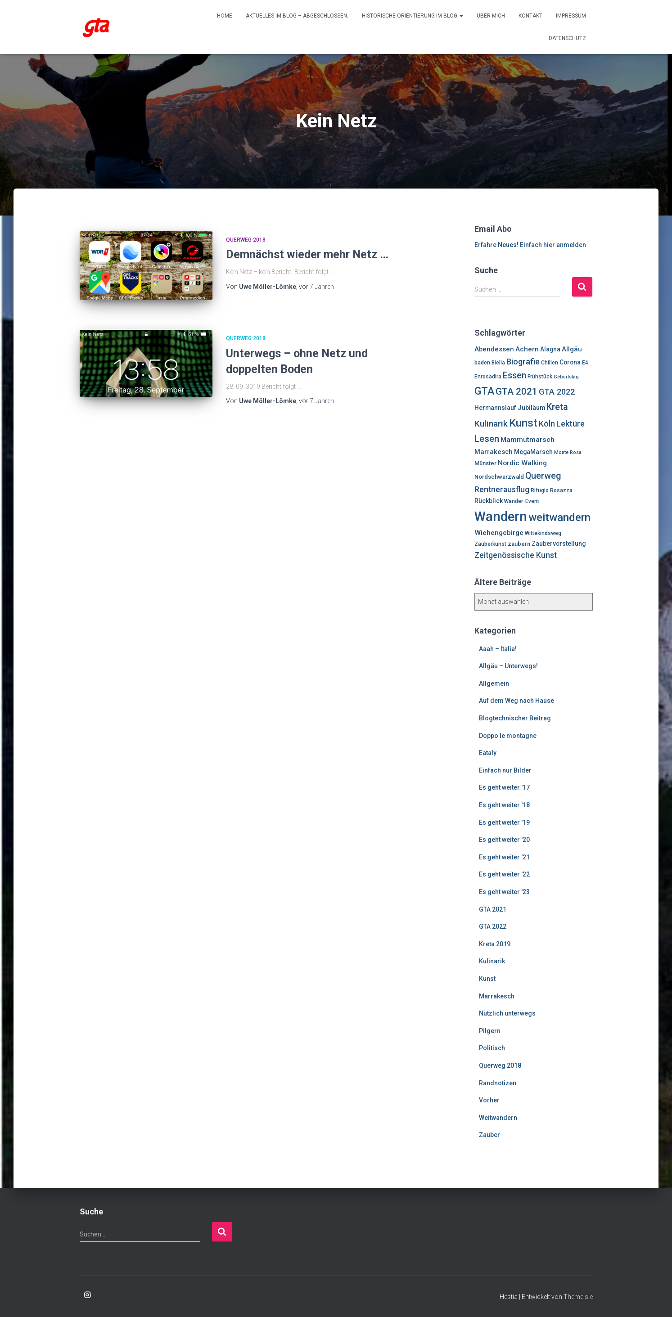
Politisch (492, 1048)
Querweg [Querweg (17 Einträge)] (543, 476)
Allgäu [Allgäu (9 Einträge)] (572, 349)
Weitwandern (498, 1117)
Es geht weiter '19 (504, 822)
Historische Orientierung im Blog (412, 16)
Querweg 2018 (246, 240)
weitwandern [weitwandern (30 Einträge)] (559, 517)
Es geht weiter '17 (504, 787)
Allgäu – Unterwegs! (508, 666)
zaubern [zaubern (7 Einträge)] (519, 543)
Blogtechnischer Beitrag (515, 718)
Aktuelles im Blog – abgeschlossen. (297, 16)
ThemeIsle (578, 1296)
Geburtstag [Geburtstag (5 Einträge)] (566, 377)
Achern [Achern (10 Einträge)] (527, 349)
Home (224, 16)
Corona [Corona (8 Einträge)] (570, 362)
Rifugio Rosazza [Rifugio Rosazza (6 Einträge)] (552, 490)
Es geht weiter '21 (504, 857)
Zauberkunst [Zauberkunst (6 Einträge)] (490, 544)
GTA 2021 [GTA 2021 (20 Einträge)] (516, 391)
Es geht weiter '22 (504, 874)
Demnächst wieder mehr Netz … (307, 254)
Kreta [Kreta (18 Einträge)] (557, 406)
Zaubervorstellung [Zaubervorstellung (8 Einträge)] (559, 543)
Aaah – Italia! (498, 648)
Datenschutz (567, 38)
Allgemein (494, 683)
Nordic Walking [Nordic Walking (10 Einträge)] (522, 463)
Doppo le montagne (508, 735)
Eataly (487, 752)
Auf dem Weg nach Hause (516, 700)
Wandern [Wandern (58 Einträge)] (500, 516)
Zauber (489, 1134)
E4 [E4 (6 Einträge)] (585, 363)
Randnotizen (497, 1083)
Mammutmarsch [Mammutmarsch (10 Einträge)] (528, 440)
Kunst (487, 978)
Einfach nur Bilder (505, 770)
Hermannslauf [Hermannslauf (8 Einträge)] (495, 407)
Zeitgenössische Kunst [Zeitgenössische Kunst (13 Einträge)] (515, 555)
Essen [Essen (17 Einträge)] (514, 375)
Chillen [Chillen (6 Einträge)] (549, 363)
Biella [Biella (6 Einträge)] (498, 363)
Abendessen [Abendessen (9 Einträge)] (494, 349)
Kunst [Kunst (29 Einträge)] (523, 423)
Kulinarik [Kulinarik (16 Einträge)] (491, 423)
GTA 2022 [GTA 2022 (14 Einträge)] (557, 391)
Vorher (489, 1100)
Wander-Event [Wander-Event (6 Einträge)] (521, 501)
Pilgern (490, 1030)
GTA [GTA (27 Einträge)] (484, 391)
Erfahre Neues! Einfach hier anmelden (530, 244)
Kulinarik (492, 961)
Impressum (571, 16)
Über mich (491, 16)
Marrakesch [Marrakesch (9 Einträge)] (493, 452)
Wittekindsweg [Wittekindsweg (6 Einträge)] (543, 533)
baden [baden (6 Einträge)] (482, 363)
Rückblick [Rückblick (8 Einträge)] (488, 500)
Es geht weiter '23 (504, 891)
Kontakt (530, 16)
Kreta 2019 (494, 944)
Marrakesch (496, 996)
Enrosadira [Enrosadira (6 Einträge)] (487, 376)
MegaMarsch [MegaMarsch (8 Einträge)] (533, 451)
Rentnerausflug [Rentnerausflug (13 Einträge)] (501, 489)
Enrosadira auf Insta (87, 1295)
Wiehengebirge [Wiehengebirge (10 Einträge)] (498, 533)
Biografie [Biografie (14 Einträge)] (523, 361)
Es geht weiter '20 (504, 839)
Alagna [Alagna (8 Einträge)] (550, 349)
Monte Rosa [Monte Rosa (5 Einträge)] (568, 452)
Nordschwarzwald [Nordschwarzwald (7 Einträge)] (499, 476)
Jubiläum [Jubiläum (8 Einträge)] (531, 407)
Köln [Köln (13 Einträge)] (547, 423)
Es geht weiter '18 (504, 805)
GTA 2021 (492, 909)
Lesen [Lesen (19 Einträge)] (486, 438)
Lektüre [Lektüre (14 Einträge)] (570, 423)
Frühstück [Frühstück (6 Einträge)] (540, 376)
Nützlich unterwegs (507, 1013)
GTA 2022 (492, 926)
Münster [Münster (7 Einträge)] (485, 463)
